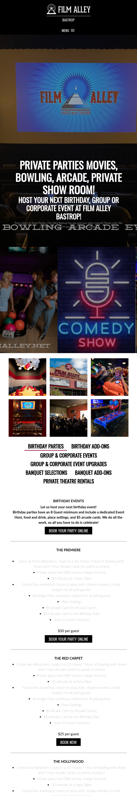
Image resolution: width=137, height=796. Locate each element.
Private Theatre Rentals (68, 481)
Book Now (68, 744)
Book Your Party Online (68, 531)
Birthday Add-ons (90, 446)
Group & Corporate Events (68, 455)
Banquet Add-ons (93, 472)
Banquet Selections (46, 472)
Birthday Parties (46, 446)
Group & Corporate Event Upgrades (68, 464)
